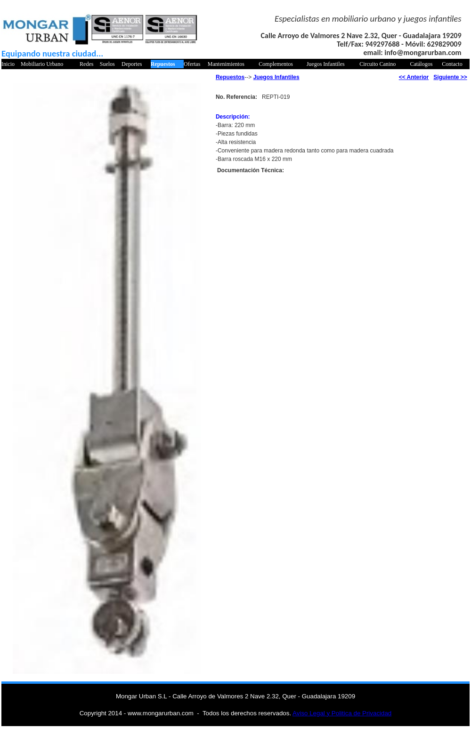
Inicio (8, 64)
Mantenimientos (226, 64)
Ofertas (192, 64)
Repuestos (163, 64)
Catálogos (421, 64)
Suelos (107, 64)
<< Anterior (414, 77)
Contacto (452, 64)
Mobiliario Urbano (42, 64)
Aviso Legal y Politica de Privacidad (341, 713)
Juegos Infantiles (326, 64)
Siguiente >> (450, 77)
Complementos (276, 64)
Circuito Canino (377, 64)
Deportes (132, 64)
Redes (86, 64)
